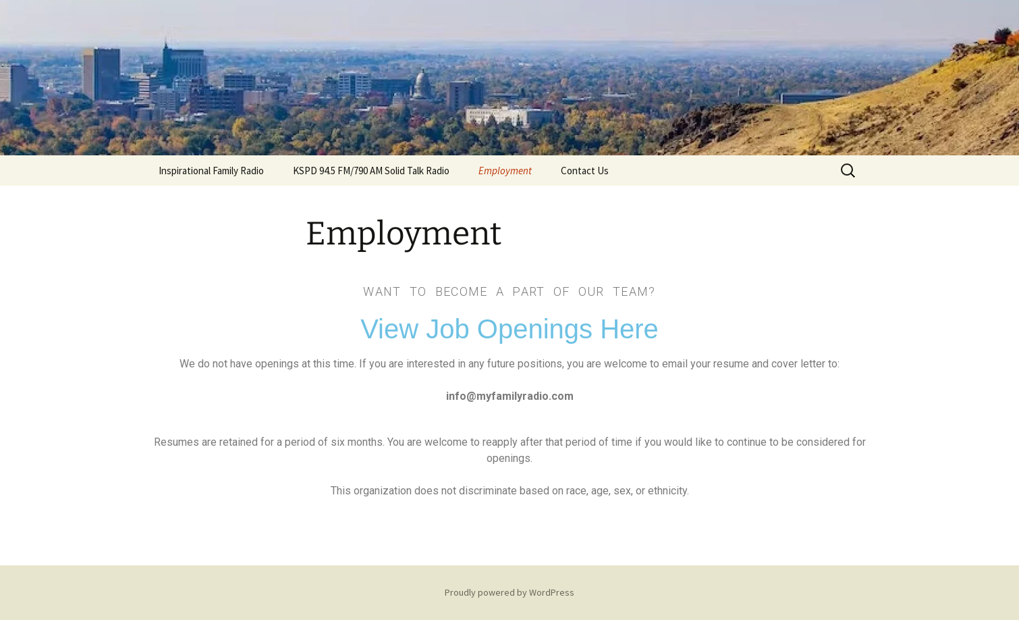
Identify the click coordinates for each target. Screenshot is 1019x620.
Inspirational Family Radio (211, 170)
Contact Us (585, 170)
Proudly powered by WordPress (509, 592)
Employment (505, 170)
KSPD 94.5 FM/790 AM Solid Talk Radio (371, 170)
